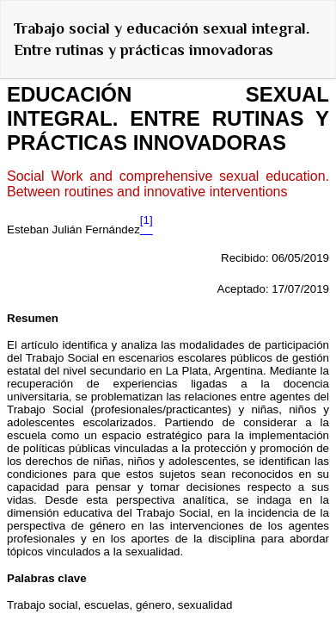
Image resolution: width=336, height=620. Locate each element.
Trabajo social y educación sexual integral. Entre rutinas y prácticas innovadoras (161, 39)
